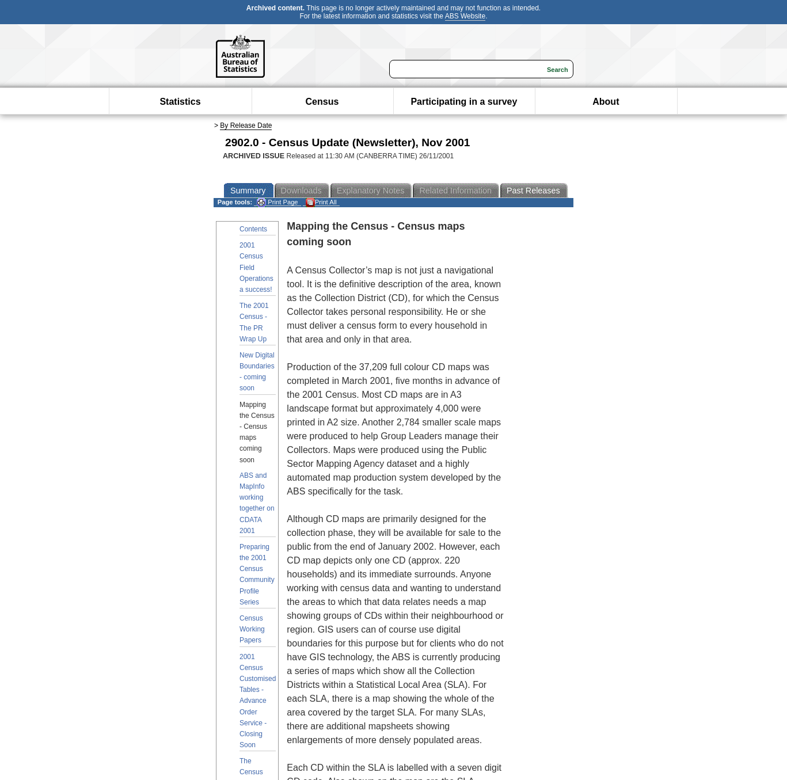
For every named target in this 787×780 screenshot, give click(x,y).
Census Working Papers (252, 629)
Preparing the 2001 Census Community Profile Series (257, 574)
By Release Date (246, 125)
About (605, 101)
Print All (321, 202)
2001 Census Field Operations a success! (256, 267)
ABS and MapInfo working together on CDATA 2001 (257, 503)
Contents (253, 229)
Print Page (277, 202)
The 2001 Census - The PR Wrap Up (254, 322)
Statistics (179, 101)
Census (322, 101)
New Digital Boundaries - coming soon (257, 372)
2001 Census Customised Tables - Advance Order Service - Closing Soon (257, 701)
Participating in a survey (463, 101)
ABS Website (465, 16)
